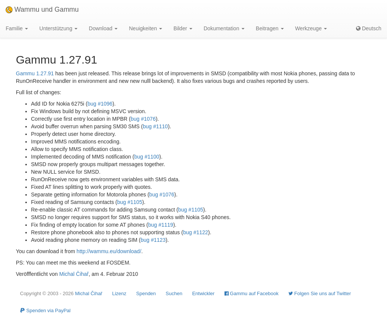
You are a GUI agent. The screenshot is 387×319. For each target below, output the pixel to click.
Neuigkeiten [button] (145, 28)
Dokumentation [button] (224, 28)
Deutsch (368, 28)
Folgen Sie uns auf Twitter (319, 293)
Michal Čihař (74, 274)
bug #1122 (195, 232)
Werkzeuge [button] (311, 28)
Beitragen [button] (270, 28)
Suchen (174, 293)
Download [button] (103, 28)
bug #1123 (153, 240)
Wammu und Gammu (42, 9)
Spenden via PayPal (45, 310)
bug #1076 (143, 119)
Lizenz (119, 293)
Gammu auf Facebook (251, 293)
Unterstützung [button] (58, 28)
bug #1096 (99, 104)
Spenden (146, 293)
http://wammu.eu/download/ (109, 251)
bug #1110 (155, 126)
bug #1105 (129, 202)
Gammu (25, 73)
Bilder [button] (182, 28)
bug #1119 (160, 225)
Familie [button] (17, 28)
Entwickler (203, 293)
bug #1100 (146, 157)
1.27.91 (45, 73)
